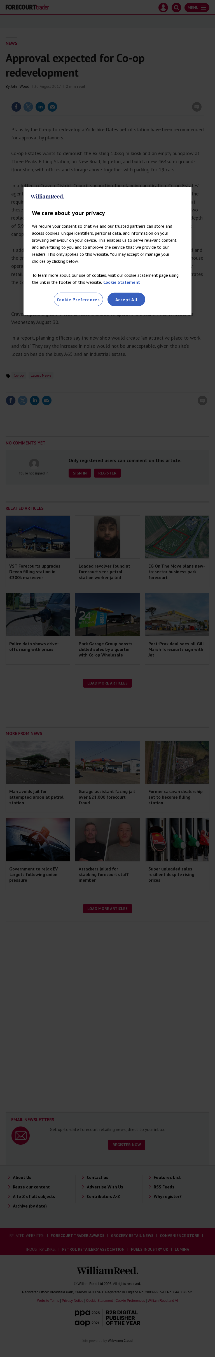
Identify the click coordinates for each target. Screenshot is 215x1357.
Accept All (126, 299)
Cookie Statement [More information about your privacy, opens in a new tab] (121, 282)
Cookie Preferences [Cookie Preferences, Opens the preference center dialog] (78, 299)
